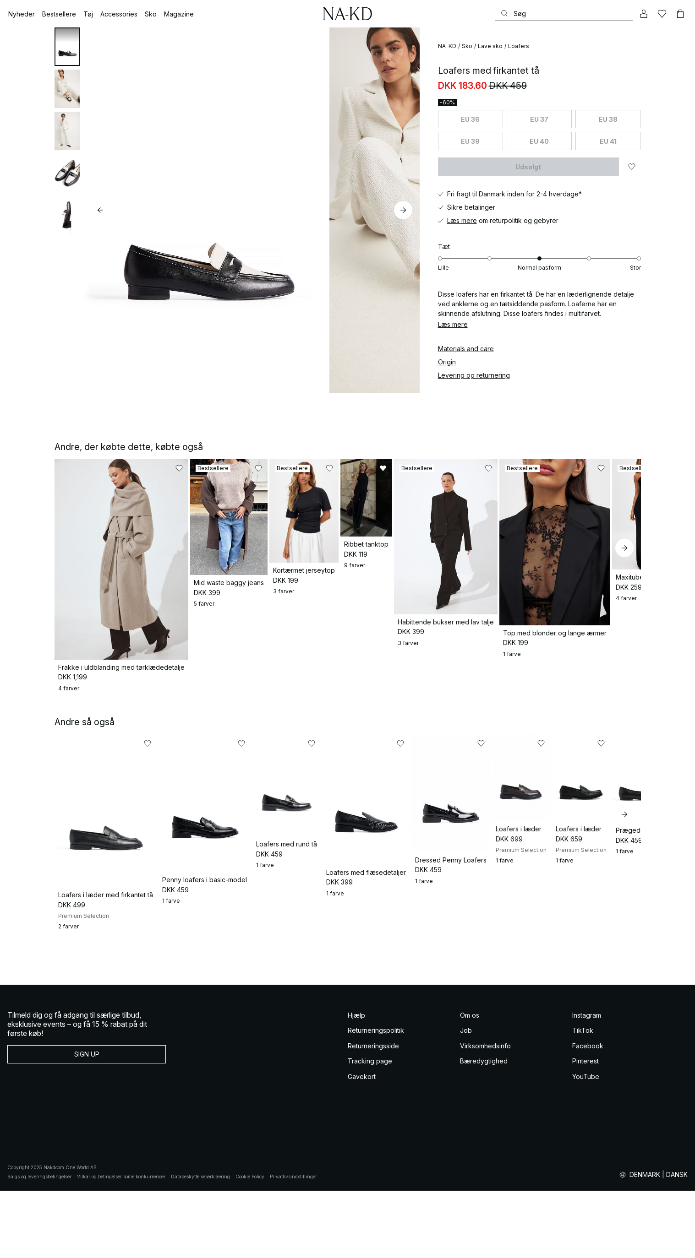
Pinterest (585, 1128)
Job (466, 1097)
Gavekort (362, 1144)
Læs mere (462, 220)
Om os (469, 1082)
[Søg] (564, 13)
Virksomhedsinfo (485, 1113)
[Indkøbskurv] (680, 13)
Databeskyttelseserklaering (200, 1244)
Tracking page (370, 1128)
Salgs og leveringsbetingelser (39, 1244)
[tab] (67, 46)
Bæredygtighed (484, 1128)
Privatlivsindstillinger (293, 1244)
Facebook (587, 1113)
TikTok (582, 1097)
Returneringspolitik (376, 1097)
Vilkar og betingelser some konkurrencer (121, 1244)
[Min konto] (643, 13)
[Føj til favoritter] (632, 166)
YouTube (585, 1144)
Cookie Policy (249, 1244)
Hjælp (356, 1082)
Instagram (586, 1082)
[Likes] (662, 13)
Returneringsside (373, 1113)
